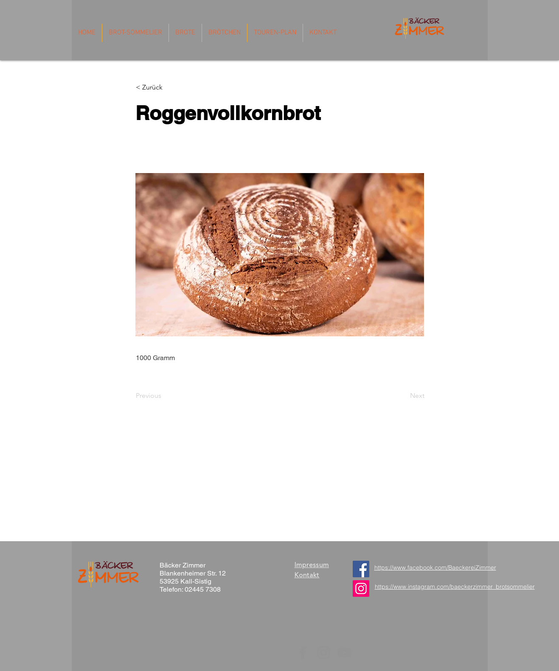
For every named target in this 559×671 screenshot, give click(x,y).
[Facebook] (361, 569)
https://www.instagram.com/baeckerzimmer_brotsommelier (455, 586)
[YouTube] (344, 652)
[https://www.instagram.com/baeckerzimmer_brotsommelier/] (361, 588)
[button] (164, 87)
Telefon (171, 589)
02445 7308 (203, 589)
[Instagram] (323, 652)
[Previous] (164, 395)
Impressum (312, 565)
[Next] (403, 395)
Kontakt (307, 575)
